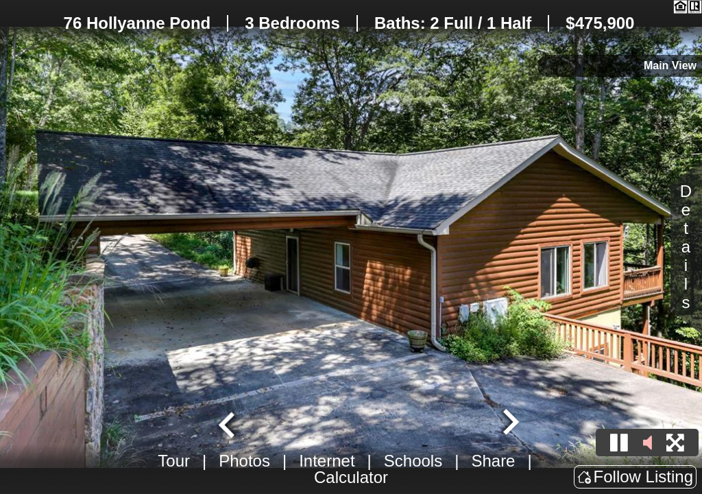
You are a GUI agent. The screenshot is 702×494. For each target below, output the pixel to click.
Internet (326, 460)
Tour (174, 460)
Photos (244, 460)
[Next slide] (509, 423)
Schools (413, 460)
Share (493, 460)
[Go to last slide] (228, 423)
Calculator (351, 477)
